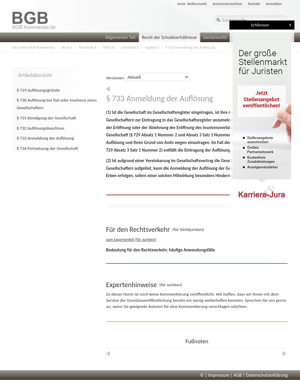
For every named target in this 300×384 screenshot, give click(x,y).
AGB (237, 375)
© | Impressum (214, 375)
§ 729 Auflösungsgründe (38, 90)
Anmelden (274, 3)
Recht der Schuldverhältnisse (169, 37)
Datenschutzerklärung (267, 375)
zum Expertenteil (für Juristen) (131, 239)
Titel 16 (108, 47)
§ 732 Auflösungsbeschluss (40, 128)
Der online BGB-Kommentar (33, 47)
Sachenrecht (215, 37)
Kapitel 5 (152, 47)
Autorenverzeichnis (227, 3)
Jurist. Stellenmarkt (192, 3)
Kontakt (254, 3)
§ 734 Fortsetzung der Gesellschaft (47, 148)
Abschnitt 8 (87, 47)
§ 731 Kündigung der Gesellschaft (46, 118)
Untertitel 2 (130, 47)
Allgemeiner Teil (120, 37)
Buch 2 (67, 47)
